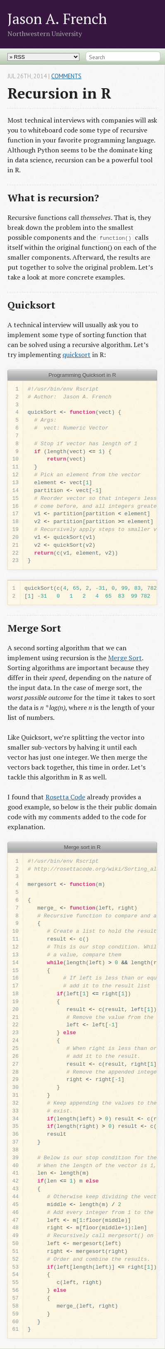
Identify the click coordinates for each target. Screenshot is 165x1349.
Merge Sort (125, 657)
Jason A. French (57, 18)
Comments (66, 76)
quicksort (76, 354)
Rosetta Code (65, 796)
